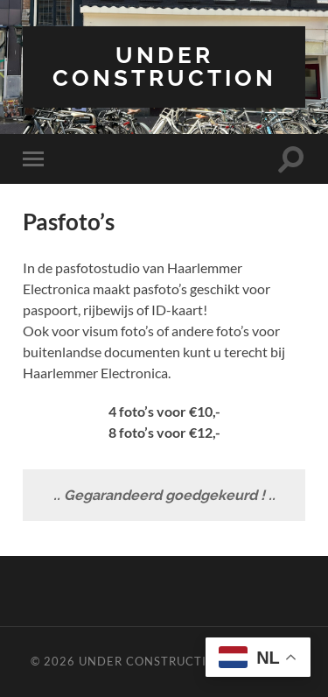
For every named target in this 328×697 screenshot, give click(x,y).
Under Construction (164, 66)
